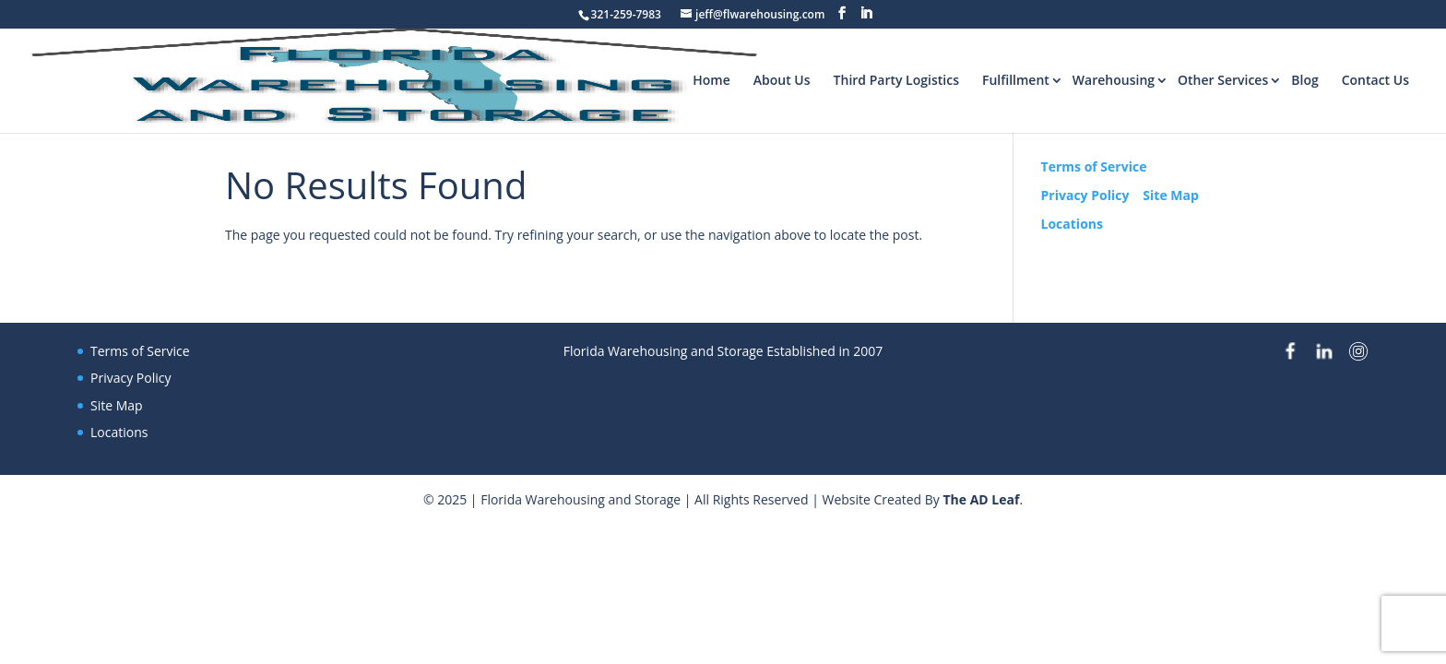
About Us (782, 80)
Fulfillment (1015, 80)
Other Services (1223, 80)
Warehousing (1114, 80)
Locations (1072, 223)
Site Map (1170, 195)
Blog (1304, 80)
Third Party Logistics (896, 80)
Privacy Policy (1085, 195)
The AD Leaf (980, 499)
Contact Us (1375, 80)
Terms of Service (1094, 166)
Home (711, 80)
